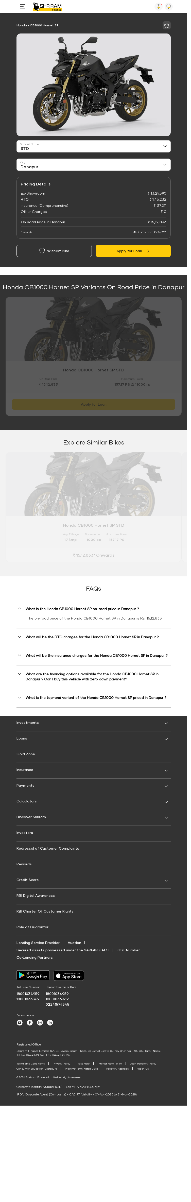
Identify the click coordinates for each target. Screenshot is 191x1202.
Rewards (24, 864)
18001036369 (28, 999)
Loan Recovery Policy (144, 1063)
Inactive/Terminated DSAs (82, 1068)
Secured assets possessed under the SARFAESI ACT (62, 950)
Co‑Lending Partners (34, 957)
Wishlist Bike (54, 251)
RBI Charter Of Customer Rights (45, 911)
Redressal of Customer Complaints (47, 848)
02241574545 (57, 1004)
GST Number (128, 950)
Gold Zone (25, 754)
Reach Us (144, 1068)
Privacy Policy (62, 1063)
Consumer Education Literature (36, 1068)
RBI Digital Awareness (35, 895)
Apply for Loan (133, 251)
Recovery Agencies (118, 1068)
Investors (24, 832)
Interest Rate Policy (110, 1063)
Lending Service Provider (38, 942)
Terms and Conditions (30, 1063)
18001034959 (28, 993)
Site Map (84, 1063)
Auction (74, 942)
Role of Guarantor (32, 927)
